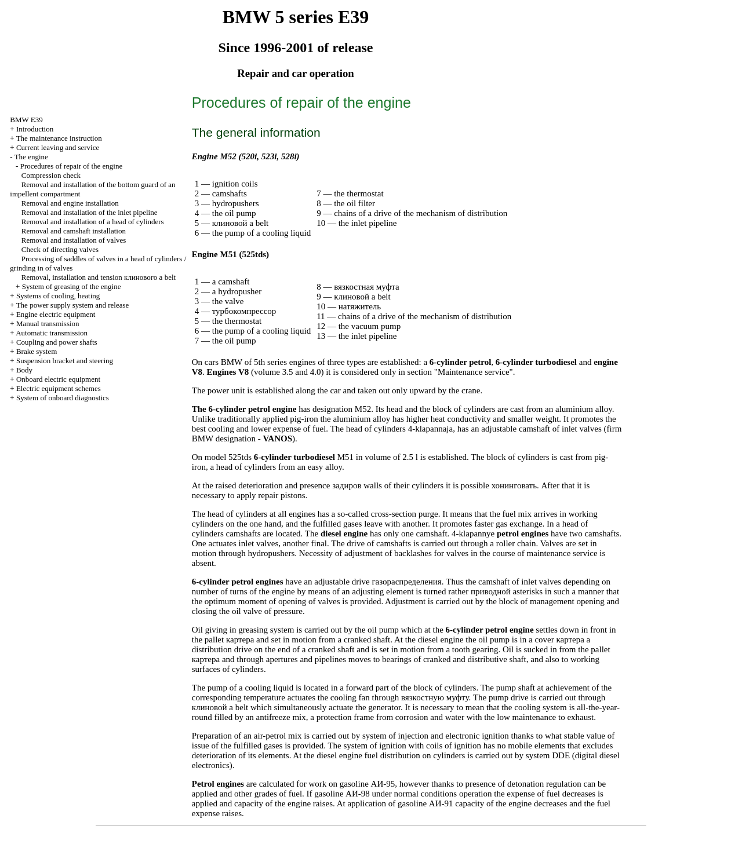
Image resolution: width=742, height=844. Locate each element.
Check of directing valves (60, 249)
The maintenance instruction (59, 138)
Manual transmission (47, 323)
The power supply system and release (72, 305)
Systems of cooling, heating (58, 295)
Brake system (36, 351)
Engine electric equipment (55, 314)
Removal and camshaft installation (73, 230)
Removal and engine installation (70, 203)
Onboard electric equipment (58, 379)
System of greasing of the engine (71, 286)
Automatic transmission (52, 332)
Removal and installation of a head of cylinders (92, 221)
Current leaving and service (57, 147)
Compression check (51, 175)
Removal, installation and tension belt (98, 277)
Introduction (34, 129)
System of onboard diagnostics (62, 397)
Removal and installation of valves (73, 240)
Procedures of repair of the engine (71, 166)
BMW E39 (26, 119)
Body (24, 370)
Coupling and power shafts (56, 342)
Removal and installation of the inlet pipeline (89, 212)
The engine (31, 156)
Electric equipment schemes (58, 388)
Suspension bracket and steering (64, 360)
